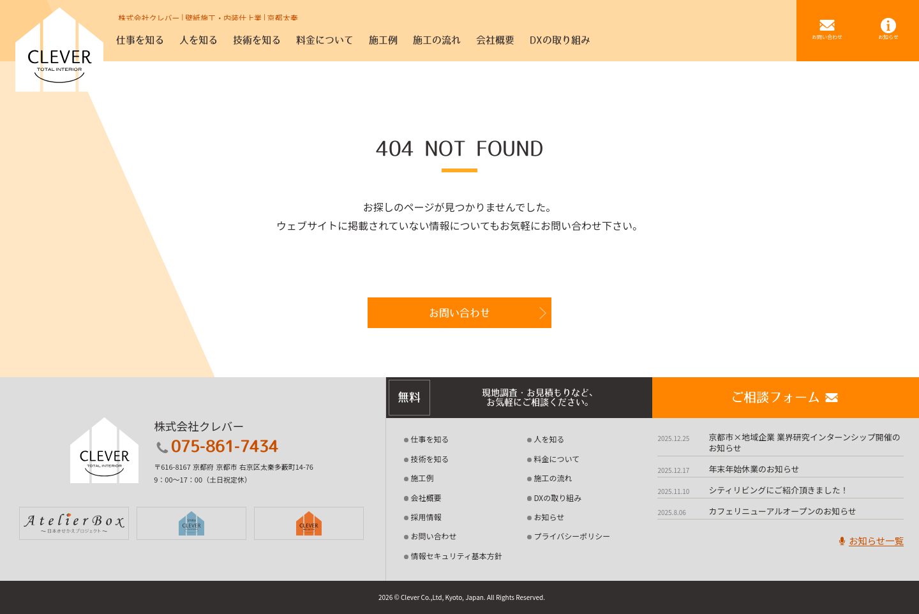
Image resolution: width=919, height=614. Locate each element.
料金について (556, 458)
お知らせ (549, 516)
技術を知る (430, 458)
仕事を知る (430, 438)
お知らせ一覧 (870, 540)
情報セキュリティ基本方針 (456, 555)
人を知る (549, 438)
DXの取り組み (557, 497)
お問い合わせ (459, 313)
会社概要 (426, 497)
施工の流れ (553, 477)
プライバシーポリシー (572, 535)
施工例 (422, 477)
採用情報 (426, 516)
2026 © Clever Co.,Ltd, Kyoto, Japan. (432, 597)
